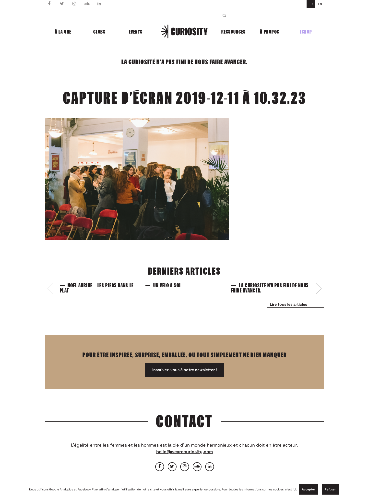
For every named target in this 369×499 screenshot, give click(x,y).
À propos (269, 32)
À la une (63, 32)
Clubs (99, 32)
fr (311, 4)
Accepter (308, 489)
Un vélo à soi (167, 285)
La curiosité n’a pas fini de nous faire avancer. (270, 288)
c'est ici (290, 489)
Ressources (233, 32)
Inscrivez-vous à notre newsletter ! (184, 369)
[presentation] (50, 288)
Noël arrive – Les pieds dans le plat (97, 288)
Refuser (330, 489)
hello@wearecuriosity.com (184, 451)
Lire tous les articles (288, 304)
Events (136, 32)
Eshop (306, 32)
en (320, 4)
